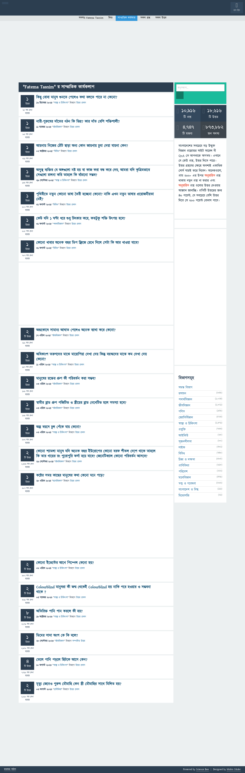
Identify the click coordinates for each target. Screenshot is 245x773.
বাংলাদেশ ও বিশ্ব (188, 489)
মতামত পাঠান (10, 769)
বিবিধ (56, 151)
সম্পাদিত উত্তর (78, 641)
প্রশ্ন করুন (93, 11)
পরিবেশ (183, 471)
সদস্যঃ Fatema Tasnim (91, 18)
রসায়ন (182, 393)
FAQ (105, 11)
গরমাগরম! (41, 11)
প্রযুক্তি (182, 429)
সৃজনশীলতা (185, 441)
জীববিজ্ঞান (57, 127)
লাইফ (182, 447)
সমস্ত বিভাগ (185, 387)
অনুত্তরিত (54, 11)
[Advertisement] (122, 51)
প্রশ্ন (29, 11)
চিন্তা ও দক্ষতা (187, 459)
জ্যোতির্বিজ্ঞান (186, 417)
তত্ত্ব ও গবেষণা (187, 483)
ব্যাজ (154, 11)
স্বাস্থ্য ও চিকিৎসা (61, 103)
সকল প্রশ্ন (145, 18)
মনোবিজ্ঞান (57, 481)
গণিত (182, 411)
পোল (141, 11)
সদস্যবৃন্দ (80, 11)
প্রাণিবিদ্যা (57, 689)
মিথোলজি (184, 495)
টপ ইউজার (167, 11)
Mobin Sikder (234, 769)
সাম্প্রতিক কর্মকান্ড (126, 18)
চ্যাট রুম (128, 11)
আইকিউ (183, 435)
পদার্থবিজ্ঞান (58, 224)
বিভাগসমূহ (67, 11)
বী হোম (16, 11)
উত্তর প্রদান (81, 103)
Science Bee (202, 769)
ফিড (110, 18)
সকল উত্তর (160, 18)
